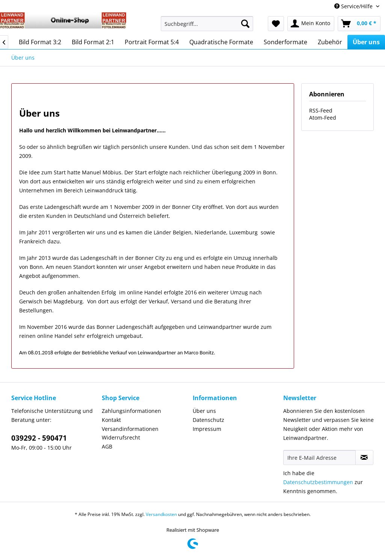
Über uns (204, 410)
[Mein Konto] (310, 23)
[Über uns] (366, 42)
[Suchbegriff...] (207, 23)
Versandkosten (161, 514)
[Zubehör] (330, 42)
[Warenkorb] (359, 23)
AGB (107, 446)
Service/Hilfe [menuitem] (354, 6)
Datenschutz (208, 419)
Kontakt (111, 419)
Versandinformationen (130, 428)
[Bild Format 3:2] (40, 42)
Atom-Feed (322, 117)
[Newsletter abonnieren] (364, 457)
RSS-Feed (320, 110)
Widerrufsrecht (121, 437)
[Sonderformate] (285, 42)
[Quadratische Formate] (221, 42)
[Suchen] (245, 23)
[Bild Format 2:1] (92, 42)
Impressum (207, 428)
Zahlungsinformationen (131, 410)
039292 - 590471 (39, 438)
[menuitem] (207, 27)
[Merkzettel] (276, 23)
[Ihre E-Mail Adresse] (319, 457)
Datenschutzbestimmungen (318, 482)
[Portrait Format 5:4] (151, 42)
